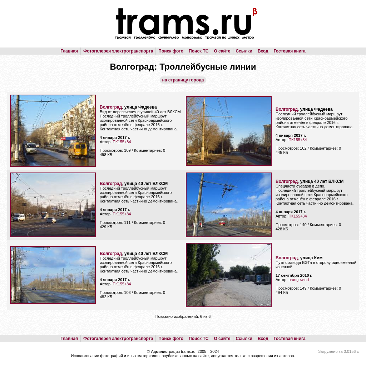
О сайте (222, 51)
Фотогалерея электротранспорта (118, 51)
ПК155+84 (122, 142)
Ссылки (244, 51)
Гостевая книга (290, 51)
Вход (263, 51)
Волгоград (111, 107)
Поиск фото (170, 51)
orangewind (298, 280)
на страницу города (183, 80)
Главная (69, 51)
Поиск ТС (198, 51)
